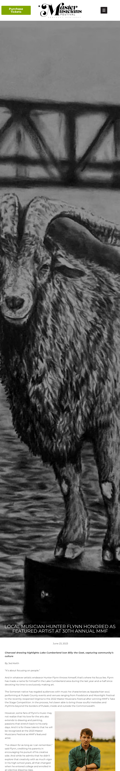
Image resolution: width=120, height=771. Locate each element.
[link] (104, 10)
